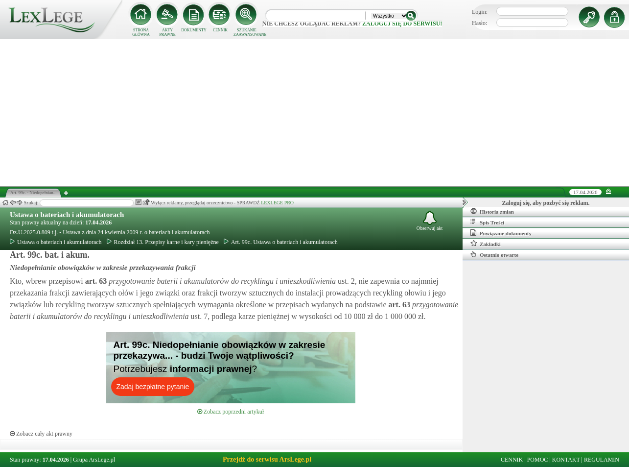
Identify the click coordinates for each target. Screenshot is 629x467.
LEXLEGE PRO (277, 202)
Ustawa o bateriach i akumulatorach (67, 215)
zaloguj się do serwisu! (402, 23)
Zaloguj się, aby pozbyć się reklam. (546, 202)
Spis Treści (487, 222)
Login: (480, 11)
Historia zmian (492, 211)
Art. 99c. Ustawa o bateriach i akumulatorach (281, 242)
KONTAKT (566, 459)
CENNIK (220, 30)
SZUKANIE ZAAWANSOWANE (246, 32)
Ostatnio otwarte (494, 254)
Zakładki (485, 243)
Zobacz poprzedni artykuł (230, 411)
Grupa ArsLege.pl (94, 459)
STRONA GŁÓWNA (141, 32)
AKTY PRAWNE (167, 32)
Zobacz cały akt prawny (41, 433)
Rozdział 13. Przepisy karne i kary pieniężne (163, 242)
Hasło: (479, 23)
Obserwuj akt (430, 221)
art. (95, 281)
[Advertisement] (314, 112)
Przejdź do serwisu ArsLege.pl (267, 459)
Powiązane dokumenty (501, 232)
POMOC (537, 459)
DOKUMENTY (194, 30)
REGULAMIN (601, 459)
